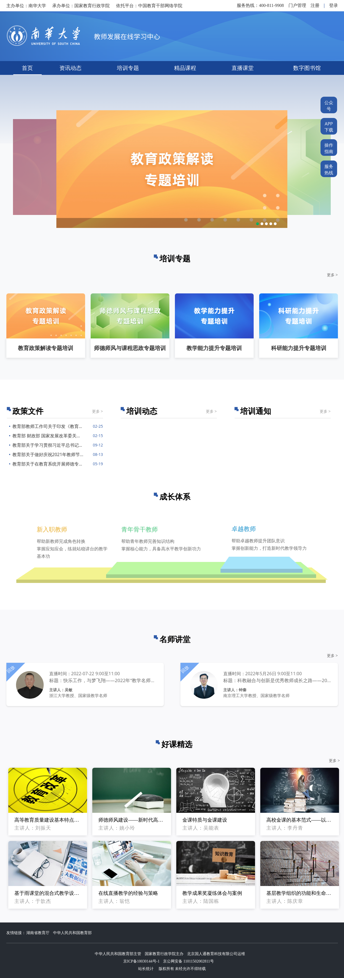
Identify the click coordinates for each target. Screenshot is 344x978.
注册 (315, 5)
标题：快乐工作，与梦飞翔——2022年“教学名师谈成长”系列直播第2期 (103, 680)
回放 (10, 669)
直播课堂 (243, 68)
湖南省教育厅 (37, 933)
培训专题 (128, 68)
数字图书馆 (307, 68)
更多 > (332, 274)
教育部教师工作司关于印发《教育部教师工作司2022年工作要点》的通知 (46, 426)
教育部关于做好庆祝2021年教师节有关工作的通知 (46, 454)
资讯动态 (70, 68)
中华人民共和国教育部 (72, 933)
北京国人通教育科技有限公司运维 (216, 954)
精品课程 (185, 68)
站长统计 (146, 969)
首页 (27, 68)
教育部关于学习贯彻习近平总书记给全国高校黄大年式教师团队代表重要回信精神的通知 (46, 445)
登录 (333, 5)
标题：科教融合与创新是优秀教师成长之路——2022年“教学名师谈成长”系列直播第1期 (277, 680)
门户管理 (297, 5)
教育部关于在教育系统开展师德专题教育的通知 (46, 464)
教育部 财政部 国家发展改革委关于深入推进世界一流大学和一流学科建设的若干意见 (46, 435)
